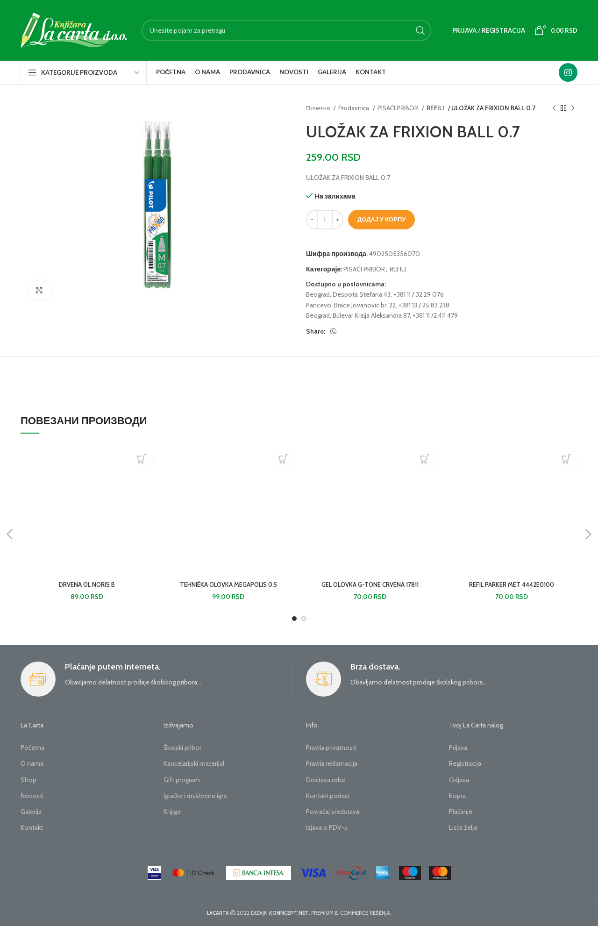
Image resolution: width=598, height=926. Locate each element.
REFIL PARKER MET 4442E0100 (511, 584)
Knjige (172, 811)
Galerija (31, 811)
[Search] (286, 30)
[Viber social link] (333, 332)
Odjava (459, 780)
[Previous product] (554, 108)
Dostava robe (325, 780)
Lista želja (463, 827)
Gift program (182, 780)
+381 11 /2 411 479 (435, 315)
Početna (32, 747)
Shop (28, 780)
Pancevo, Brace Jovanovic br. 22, (351, 305)
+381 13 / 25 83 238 (424, 305)
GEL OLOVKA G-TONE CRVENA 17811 (370, 584)
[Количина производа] (325, 219)
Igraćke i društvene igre (195, 795)
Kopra (457, 795)
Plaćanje (460, 811)
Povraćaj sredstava (332, 811)
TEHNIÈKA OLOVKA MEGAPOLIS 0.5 (228, 584)
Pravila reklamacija (331, 763)
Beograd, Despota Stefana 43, (349, 294)
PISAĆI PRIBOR (398, 108)
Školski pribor (182, 747)
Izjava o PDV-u (327, 827)
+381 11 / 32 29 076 (418, 294)
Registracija (465, 763)
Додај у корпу (381, 219)
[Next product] (572, 108)
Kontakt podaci (327, 795)
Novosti (32, 795)
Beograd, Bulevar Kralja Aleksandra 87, (358, 315)
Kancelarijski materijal (194, 763)
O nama (32, 763)
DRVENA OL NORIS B (86, 584)
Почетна (318, 108)
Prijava (458, 747)
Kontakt (32, 827)
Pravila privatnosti (331, 747)
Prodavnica (354, 108)
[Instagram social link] (568, 72)
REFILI (435, 108)
